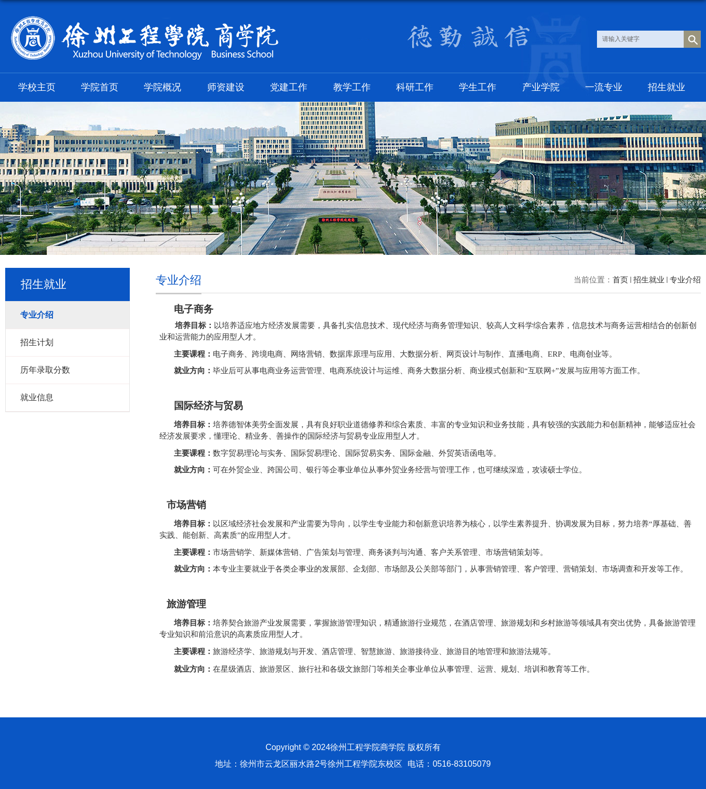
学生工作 (477, 87)
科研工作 (414, 87)
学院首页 (99, 87)
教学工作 (352, 87)
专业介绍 (685, 279)
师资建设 (226, 87)
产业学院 (541, 87)
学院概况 (162, 87)
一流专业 (603, 87)
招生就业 (666, 87)
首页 (620, 279)
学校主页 (37, 87)
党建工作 (288, 87)
